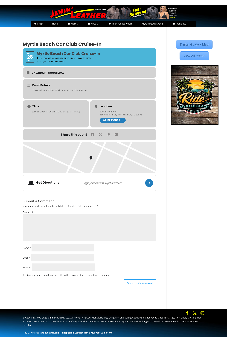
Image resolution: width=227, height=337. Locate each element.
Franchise (181, 23)
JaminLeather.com (50, 332)
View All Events (194, 56)
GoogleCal (56, 72)
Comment (29, 212)
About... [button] (95, 23)
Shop (40, 23)
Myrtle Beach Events (152, 23)
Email (26, 257)
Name (27, 247)
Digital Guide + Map (194, 44)
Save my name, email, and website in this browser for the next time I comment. (68, 275)
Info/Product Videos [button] (122, 23)
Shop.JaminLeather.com (75, 332)
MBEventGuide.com (101, 332)
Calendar (39, 72)
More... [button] (74, 23)
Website (27, 267)
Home (55, 23)
